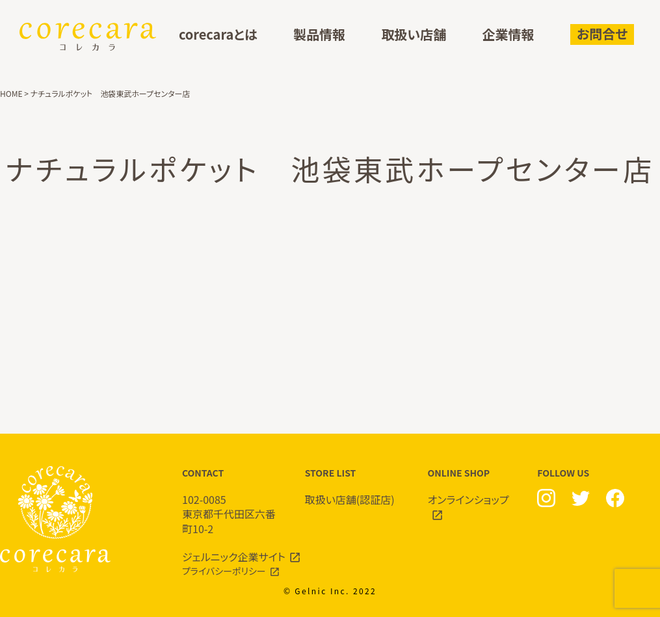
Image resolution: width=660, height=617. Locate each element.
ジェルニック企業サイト (233, 556)
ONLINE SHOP (476, 494)
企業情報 (508, 35)
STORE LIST (353, 486)
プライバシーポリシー (224, 570)
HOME (11, 93)
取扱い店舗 (413, 35)
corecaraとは (218, 35)
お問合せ (602, 33)
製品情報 (319, 35)
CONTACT (230, 501)
